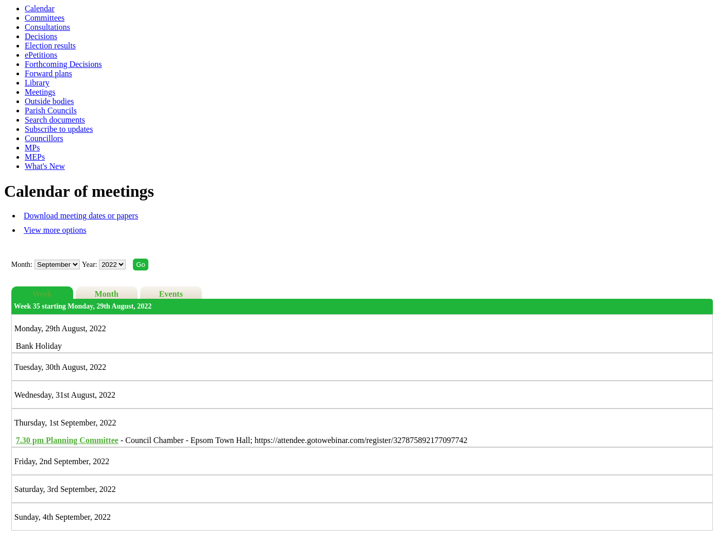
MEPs (35, 156)
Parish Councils (51, 110)
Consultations (47, 27)
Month (106, 294)
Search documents (55, 119)
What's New (45, 166)
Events (171, 294)
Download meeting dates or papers (81, 215)
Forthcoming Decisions (63, 64)
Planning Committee (67, 440)
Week (42, 294)
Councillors (44, 138)
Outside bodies (49, 101)
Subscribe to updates (59, 129)
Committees (44, 17)
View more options (55, 230)
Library (37, 82)
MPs (32, 147)
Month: (21, 264)
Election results (50, 45)
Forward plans (48, 73)
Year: (90, 264)
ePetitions (41, 54)
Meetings (40, 92)
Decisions (41, 36)
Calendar (40, 8)
